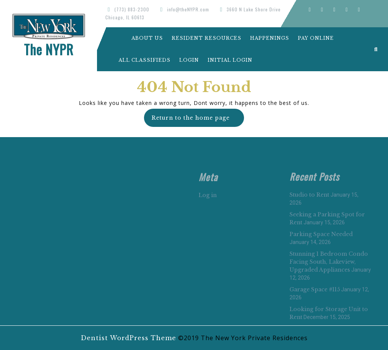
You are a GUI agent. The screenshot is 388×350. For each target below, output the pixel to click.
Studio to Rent (309, 250)
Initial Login (230, 60)
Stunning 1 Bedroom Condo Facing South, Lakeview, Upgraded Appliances (328, 317)
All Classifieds (145, 60)
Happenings (269, 38)
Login (189, 60)
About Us (141, 38)
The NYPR (49, 49)
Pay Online (316, 38)
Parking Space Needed (321, 289)
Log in (208, 250)
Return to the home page (198, 120)
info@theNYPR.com (188, 9)
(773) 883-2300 (131, 9)
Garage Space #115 (314, 345)
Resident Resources (206, 38)
